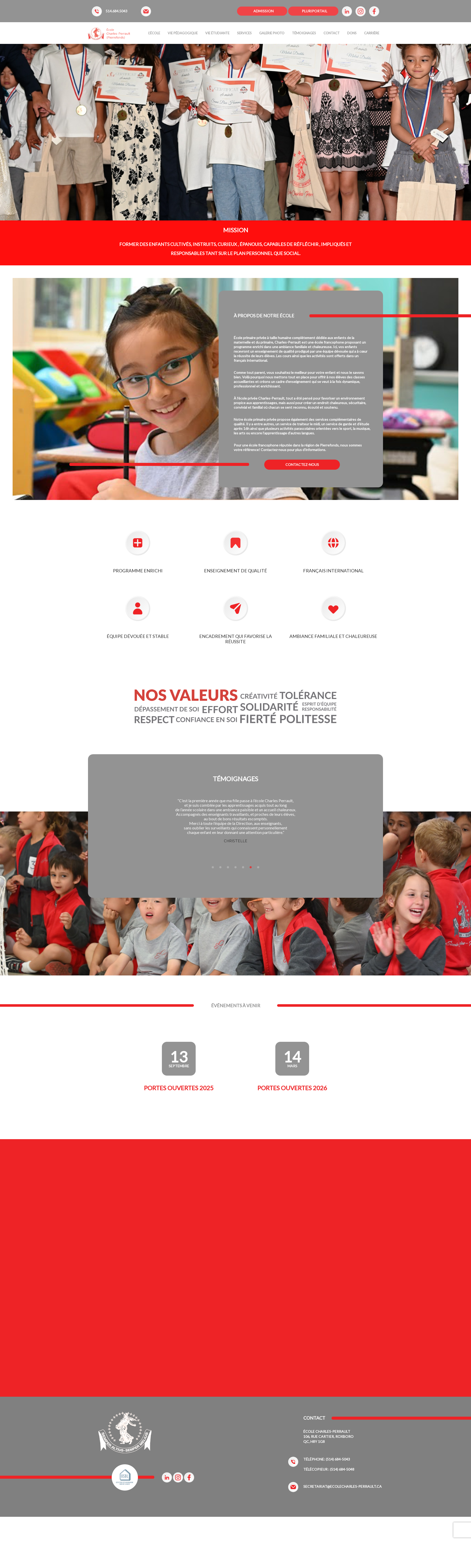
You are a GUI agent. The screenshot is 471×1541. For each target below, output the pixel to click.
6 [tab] (250, 867)
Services (244, 33)
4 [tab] (235, 867)
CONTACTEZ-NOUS (302, 464)
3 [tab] (227, 867)
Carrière (371, 33)
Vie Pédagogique (183, 33)
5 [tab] (243, 867)
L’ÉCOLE (154, 33)
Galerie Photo (271, 33)
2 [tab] (220, 867)
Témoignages (304, 33)
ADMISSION (263, 11)
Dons (352, 33)
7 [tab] (258, 867)
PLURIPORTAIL (314, 11)
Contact (331, 33)
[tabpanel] (235, 821)
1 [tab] (212, 867)
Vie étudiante (217, 33)
